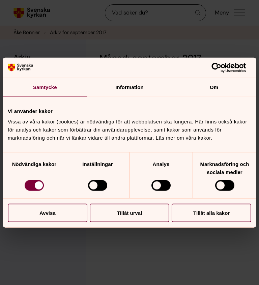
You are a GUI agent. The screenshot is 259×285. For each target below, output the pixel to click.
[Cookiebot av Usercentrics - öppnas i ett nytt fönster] (221, 67)
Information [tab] (129, 87)
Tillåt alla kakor (211, 213)
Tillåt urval (129, 213)
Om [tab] (214, 87)
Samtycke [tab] (45, 87)
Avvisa (47, 213)
